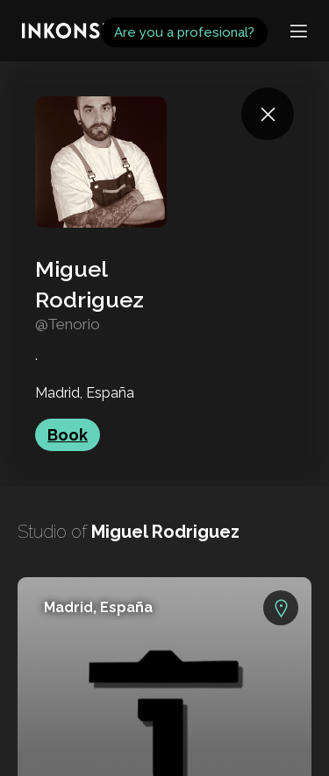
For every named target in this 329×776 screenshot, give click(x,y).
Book (67, 435)
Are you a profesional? (184, 32)
